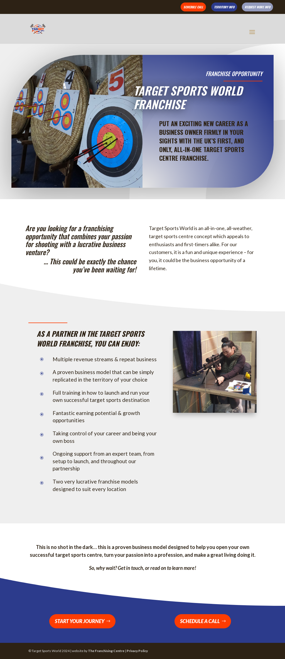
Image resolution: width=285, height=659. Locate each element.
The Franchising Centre (106, 651)
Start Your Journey (79, 621)
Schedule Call (193, 7)
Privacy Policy (137, 651)
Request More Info (257, 7)
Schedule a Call (200, 621)
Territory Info (224, 7)
